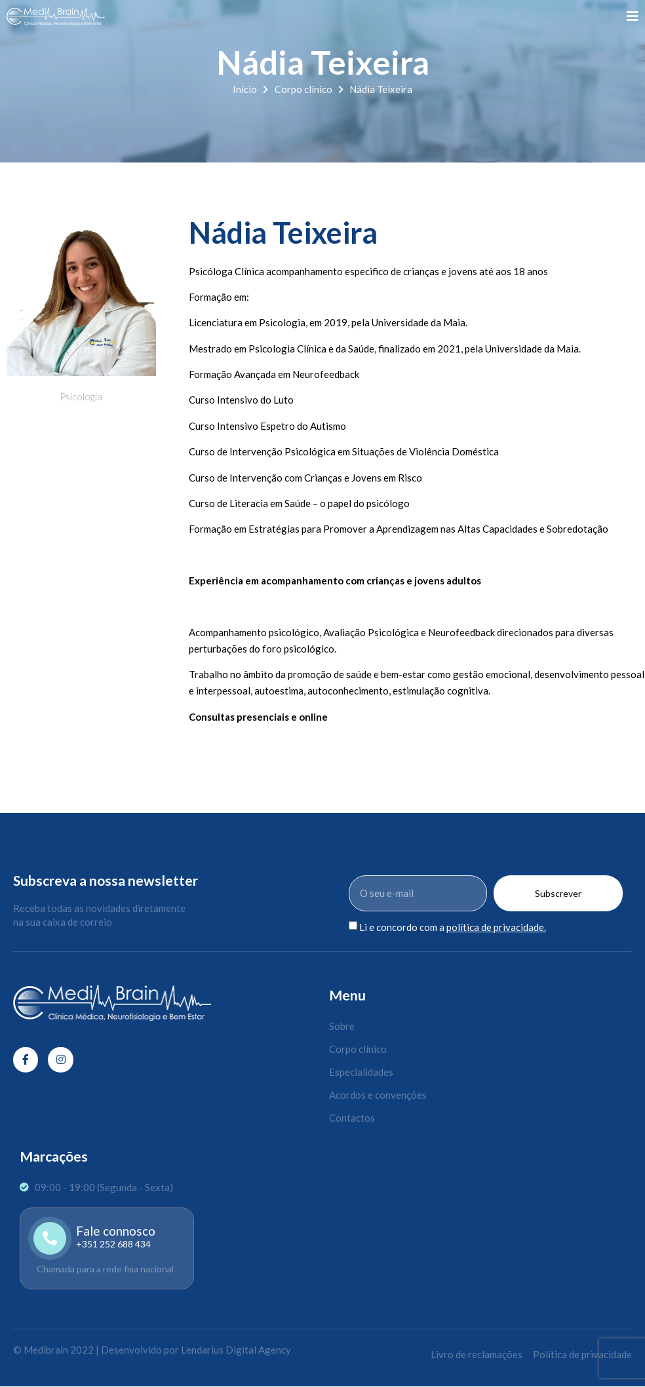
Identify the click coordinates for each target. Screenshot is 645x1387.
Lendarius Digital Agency (236, 1350)
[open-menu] (632, 16)
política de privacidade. (496, 927)
